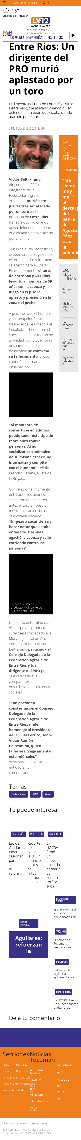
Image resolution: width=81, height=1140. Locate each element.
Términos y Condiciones (14, 1123)
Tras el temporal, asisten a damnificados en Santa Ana (65, 915)
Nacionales (9, 1084)
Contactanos (64, 1065)
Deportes (21, 1071)
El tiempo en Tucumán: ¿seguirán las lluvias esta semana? (62, 947)
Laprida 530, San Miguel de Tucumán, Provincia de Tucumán (27, 1132)
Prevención (62, 961)
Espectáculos (24, 1077)
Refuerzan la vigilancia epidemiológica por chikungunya (65, 975)
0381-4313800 (43, 1133)
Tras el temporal (25, 923)
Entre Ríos (18, 794)
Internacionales (25, 1084)
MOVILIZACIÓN (36, 834)
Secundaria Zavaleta (36, 1072)
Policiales (21, 1064)
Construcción (56, 834)
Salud (19, 1090)
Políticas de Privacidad (37, 1123)
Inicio (6, 1064)
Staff (59, 1072)
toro (48, 794)
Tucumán (61, 931)
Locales (7, 1071)
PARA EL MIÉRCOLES (21, 834)
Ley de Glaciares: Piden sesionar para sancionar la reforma (17, 858)
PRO (35, 794)
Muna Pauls (33, 1109)
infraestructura (39, 1101)
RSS (59, 1099)
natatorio (35, 1079)
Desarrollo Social (62, 900)
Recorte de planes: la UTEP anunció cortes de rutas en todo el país (34, 862)
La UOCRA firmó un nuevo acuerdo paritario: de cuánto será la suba (53, 865)
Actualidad (9, 1077)
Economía (8, 1090)
